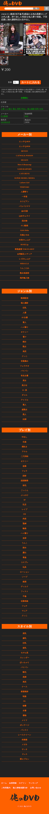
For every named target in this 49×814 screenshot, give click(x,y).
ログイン (22, 782)
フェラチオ (24, 365)
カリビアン (24, 201)
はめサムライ (24, 215)
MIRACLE (24, 263)
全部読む (24, 97)
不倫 (24, 596)
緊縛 (24, 523)
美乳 (19, 108)
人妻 (3, 108)
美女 (24, 380)
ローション (24, 571)
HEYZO (24, 151)
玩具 (24, 567)
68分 (26, 116)
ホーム (4, 782)
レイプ (24, 509)
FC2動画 (4, 116)
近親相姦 (24, 600)
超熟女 (24, 409)
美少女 (24, 385)
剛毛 (24, 672)
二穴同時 (24, 456)
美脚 (24, 676)
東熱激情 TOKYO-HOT (24, 249)
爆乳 (24, 638)
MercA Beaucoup (24, 164)
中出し (24, 108)
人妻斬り (24, 191)
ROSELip (24, 244)
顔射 (24, 475)
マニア (24, 610)
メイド (24, 720)
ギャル (24, 395)
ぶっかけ (24, 495)
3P (24, 499)
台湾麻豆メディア (24, 254)
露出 (24, 552)
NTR (41, 108)
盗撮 (24, 465)
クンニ (24, 356)
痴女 (24, 341)
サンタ (24, 749)
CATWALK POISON (24, 155)
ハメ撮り (8, 108)
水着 (24, 710)
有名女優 (24, 375)
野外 (24, 547)
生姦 (24, 441)
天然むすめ (24, 234)
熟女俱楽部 (24, 273)
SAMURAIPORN (24, 169)
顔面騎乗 (24, 480)
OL (24, 701)
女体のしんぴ (24, 239)
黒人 (24, 414)
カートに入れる (30, 81)
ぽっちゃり (24, 662)
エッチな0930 (24, 146)
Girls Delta (24, 230)
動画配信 (24, 298)
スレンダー (24, 657)
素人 (15, 108)
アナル (24, 451)
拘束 (24, 518)
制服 (24, 696)
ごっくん (24, 490)
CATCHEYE (24, 173)
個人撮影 (31, 108)
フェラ (24, 470)
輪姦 (24, 528)
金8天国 (24, 211)
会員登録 (12, 782)
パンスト (24, 729)
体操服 (24, 739)
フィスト (24, 591)
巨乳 (37, 108)
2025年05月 (5, 122)
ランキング (33, 782)
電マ (24, 336)
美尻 (24, 351)
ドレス (24, 754)
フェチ (24, 605)
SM (24, 513)
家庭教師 (24, 691)
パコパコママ (24, 206)
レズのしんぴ (24, 258)
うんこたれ (24, 268)
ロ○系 (24, 390)
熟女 (24, 346)
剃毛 (24, 485)
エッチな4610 (24, 141)
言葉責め (24, 361)
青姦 (24, 557)
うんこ (24, 542)
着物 (24, 715)
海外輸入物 (24, 277)
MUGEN (24, 160)
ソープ (24, 576)
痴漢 (24, 581)
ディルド (24, 586)
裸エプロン (24, 758)
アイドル (24, 399)
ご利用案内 (5, 787)
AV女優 (24, 317)
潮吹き (24, 446)
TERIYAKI (24, 187)
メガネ (24, 744)
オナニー (24, 332)
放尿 (24, 537)
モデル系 (24, 652)
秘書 (24, 705)
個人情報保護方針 (20, 787)
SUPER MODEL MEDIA (24, 178)
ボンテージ (24, 725)
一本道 (24, 196)
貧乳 (24, 647)
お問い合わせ (35, 787)
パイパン (24, 370)
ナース (24, 686)
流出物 (24, 220)
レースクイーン (24, 734)
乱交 (24, 504)
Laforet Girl (24, 182)
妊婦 (24, 419)
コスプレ (24, 562)
